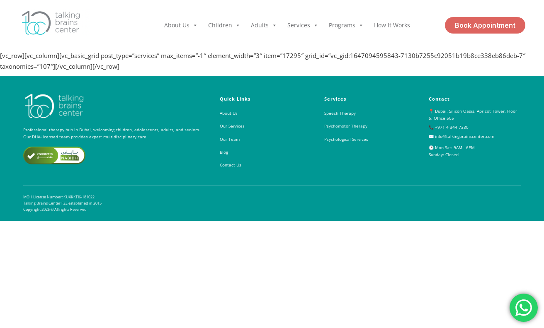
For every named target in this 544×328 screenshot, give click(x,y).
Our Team (230, 139)
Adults (264, 25)
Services (302, 25)
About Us (181, 25)
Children (224, 25)
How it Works (392, 25)
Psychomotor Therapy (345, 126)
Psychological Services (346, 139)
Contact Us (230, 165)
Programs (346, 25)
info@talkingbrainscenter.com (464, 136)
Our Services (232, 126)
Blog (224, 152)
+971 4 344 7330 (452, 127)
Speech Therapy (340, 113)
